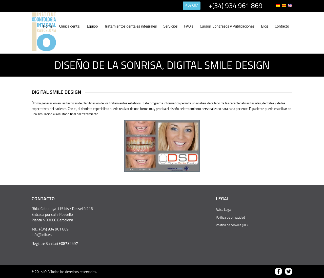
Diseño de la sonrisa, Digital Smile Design (162, 65)
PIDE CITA (191, 5)
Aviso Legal (223, 209)
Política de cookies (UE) (232, 224)
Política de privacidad (230, 217)
